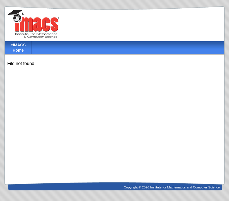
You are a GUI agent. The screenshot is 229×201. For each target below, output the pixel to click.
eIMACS (18, 48)
